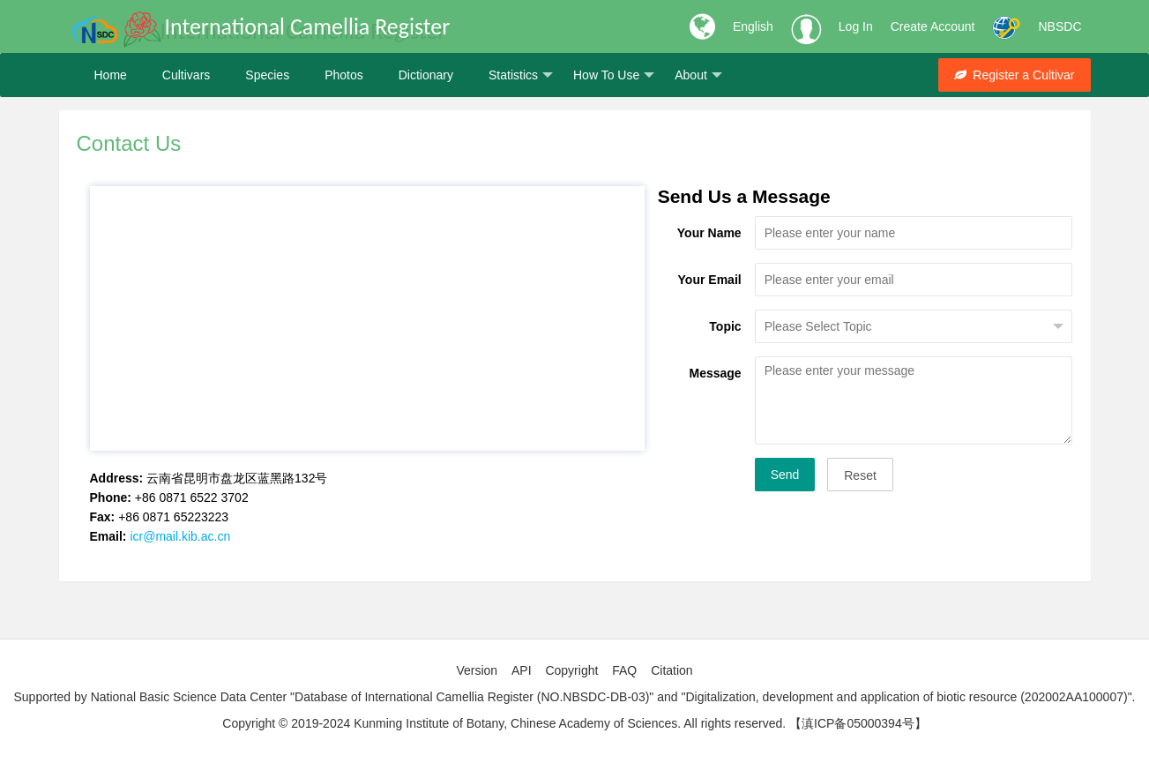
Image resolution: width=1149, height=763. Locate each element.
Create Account (933, 26)
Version (476, 670)
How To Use (613, 75)
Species (267, 75)
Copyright (571, 670)
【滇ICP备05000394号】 (858, 723)
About (698, 75)
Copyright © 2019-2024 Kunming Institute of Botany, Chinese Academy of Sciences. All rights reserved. (504, 723)
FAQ (624, 670)
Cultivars (186, 75)
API (521, 670)
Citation (671, 670)
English (753, 26)
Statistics (521, 75)
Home (110, 75)
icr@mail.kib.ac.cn (180, 536)
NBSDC (1059, 26)
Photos (344, 75)
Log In (856, 26)
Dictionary (426, 75)
